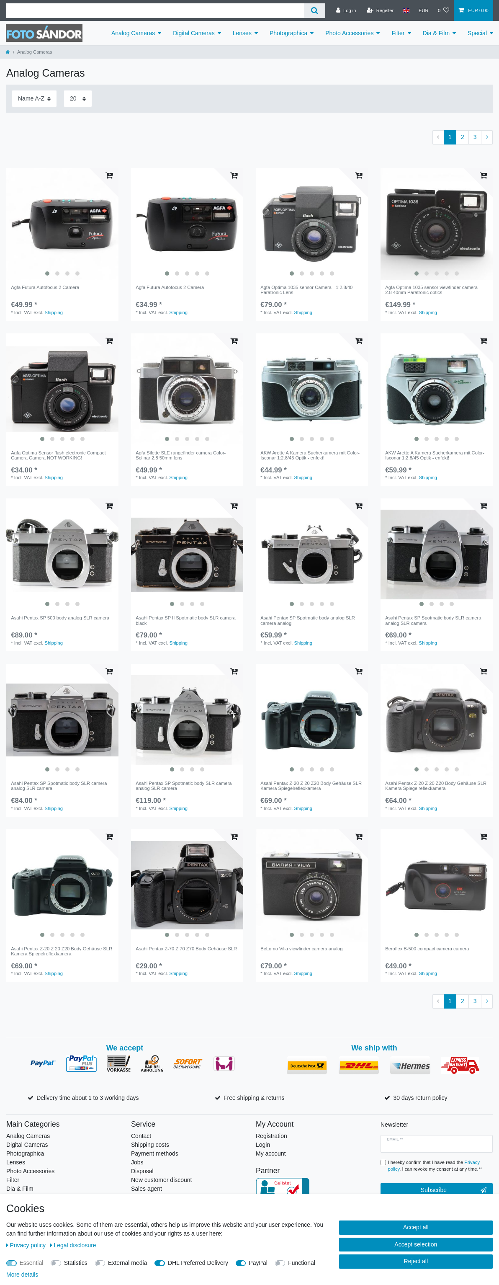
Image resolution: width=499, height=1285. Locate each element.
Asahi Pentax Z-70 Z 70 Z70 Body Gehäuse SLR (186, 948)
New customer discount (161, 1180)
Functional (301, 1262)
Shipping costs (150, 1144)
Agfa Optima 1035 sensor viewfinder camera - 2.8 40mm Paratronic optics (433, 290)
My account (271, 1153)
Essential (32, 1262)
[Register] (380, 10)
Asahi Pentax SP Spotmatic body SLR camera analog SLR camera (433, 620)
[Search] (314, 10)
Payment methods (154, 1153)
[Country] (406, 10)
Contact (141, 1136)
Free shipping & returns (254, 1097)
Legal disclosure (73, 1245)
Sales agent (146, 1188)
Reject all (416, 1261)
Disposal (142, 1171)
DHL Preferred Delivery (198, 1262)
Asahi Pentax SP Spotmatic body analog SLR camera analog (307, 620)
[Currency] (423, 10)
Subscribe (453, 1190)
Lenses (242, 33)
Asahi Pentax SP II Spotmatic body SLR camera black (186, 620)
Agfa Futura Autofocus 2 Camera (45, 287)
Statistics (75, 1262)
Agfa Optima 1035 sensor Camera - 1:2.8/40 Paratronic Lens (306, 290)
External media (127, 1262)
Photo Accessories (349, 33)
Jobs (137, 1162)
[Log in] (346, 10)
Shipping (53, 312)
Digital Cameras (194, 33)
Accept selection (415, 1244)
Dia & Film (436, 33)
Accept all (416, 1227)
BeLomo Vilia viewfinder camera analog (301, 948)
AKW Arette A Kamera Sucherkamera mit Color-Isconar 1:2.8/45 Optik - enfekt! (310, 455)
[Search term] (155, 10)
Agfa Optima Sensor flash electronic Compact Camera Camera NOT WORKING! (58, 455)
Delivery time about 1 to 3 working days (87, 1097)
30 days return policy (420, 1097)
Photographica (288, 33)
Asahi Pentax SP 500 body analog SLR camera (60, 617)
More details (22, 1274)
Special (477, 33)
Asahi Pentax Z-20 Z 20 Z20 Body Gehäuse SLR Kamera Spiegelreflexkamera (311, 786)
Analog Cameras (133, 33)
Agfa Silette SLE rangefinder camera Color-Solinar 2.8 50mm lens (181, 455)
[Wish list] (443, 10)
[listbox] (62, 224)
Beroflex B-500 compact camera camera (427, 948)
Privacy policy (26, 1245)
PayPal (258, 1262)
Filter (397, 33)
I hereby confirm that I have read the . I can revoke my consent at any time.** (435, 1166)
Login (263, 1144)
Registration (271, 1136)
